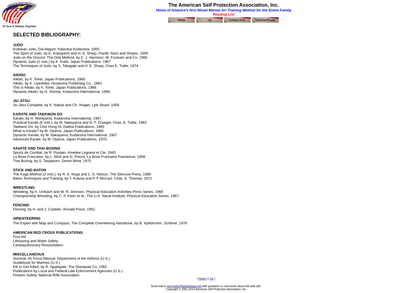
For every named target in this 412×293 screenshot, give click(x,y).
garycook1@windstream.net (184, 286)
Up (212, 278)
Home (202, 278)
